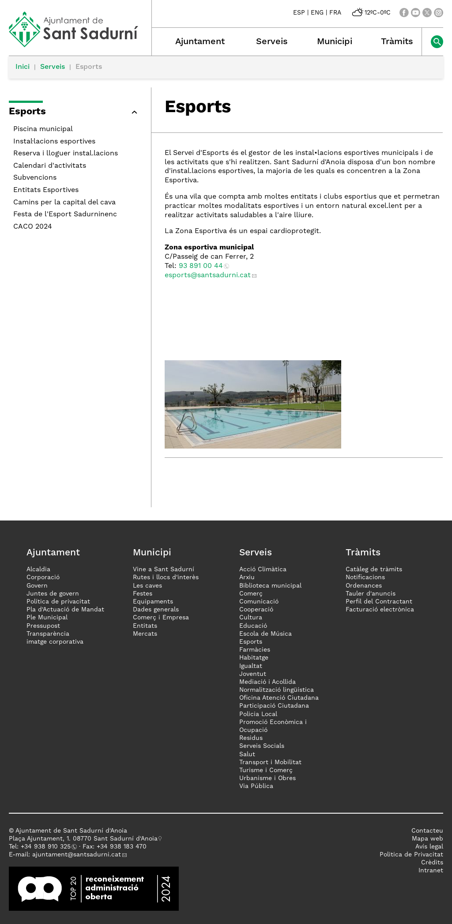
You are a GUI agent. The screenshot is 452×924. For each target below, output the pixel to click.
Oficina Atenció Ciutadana (279, 698)
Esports (250, 642)
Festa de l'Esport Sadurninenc (65, 214)
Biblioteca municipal (270, 586)
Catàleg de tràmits (374, 569)
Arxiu (247, 577)
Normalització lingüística (276, 690)
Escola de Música (265, 634)
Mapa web (427, 839)
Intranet (430, 870)
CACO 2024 (32, 226)
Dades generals (156, 610)
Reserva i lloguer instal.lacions (65, 153)
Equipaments (153, 602)
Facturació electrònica (380, 610)
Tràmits (397, 42)
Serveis (272, 42)
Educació (253, 626)
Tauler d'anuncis (371, 594)
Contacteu (427, 831)
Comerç (251, 594)
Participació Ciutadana (274, 706)
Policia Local (258, 714)
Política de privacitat (58, 602)
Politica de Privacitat (411, 855)
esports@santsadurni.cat (208, 275)
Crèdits (432, 863)
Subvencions (34, 177)
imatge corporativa (54, 642)
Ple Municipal (47, 618)
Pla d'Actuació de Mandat (65, 610)
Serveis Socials (261, 746)
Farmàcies (254, 650)
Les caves (147, 586)
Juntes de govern (52, 594)
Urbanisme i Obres (267, 778)
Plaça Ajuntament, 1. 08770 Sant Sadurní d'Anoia (83, 839)
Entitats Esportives (46, 190)
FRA (335, 13)
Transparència (47, 634)
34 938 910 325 (47, 847)
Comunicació (259, 602)
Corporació (43, 577)
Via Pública (256, 786)
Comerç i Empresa (161, 618)
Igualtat (250, 666)
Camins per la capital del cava (64, 202)
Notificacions (365, 577)
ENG (317, 13)
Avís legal (429, 847)
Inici (22, 67)
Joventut (252, 674)
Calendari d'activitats (49, 166)
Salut (247, 754)
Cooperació (256, 610)
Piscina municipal (43, 129)
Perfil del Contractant (379, 602)
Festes (142, 594)
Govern (37, 586)
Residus (251, 738)
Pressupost (43, 626)
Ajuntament (200, 42)
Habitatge (253, 658)
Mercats (145, 634)
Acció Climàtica (262, 569)
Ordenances (364, 586)
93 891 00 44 (201, 266)
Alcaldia (38, 569)
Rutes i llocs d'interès (166, 577)
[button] (75, 113)
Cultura (250, 618)
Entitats (145, 626)
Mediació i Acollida (267, 682)
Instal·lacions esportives (54, 141)
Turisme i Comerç (266, 770)
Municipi (334, 42)
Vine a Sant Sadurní (163, 569)
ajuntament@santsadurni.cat (76, 855)
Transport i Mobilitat (270, 762)
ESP (299, 13)
